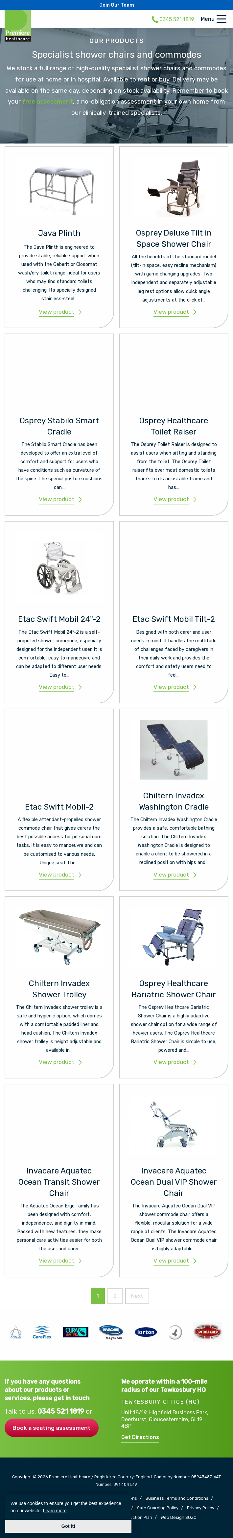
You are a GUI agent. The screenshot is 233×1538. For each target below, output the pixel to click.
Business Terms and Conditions (177, 1498)
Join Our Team (116, 5)
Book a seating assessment (51, 1428)
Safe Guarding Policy (157, 1508)
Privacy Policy (200, 1508)
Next (137, 1296)
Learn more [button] (55, 1510)
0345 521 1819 (61, 1411)
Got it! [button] (68, 1526)
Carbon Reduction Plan (129, 1518)
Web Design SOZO (179, 1518)
